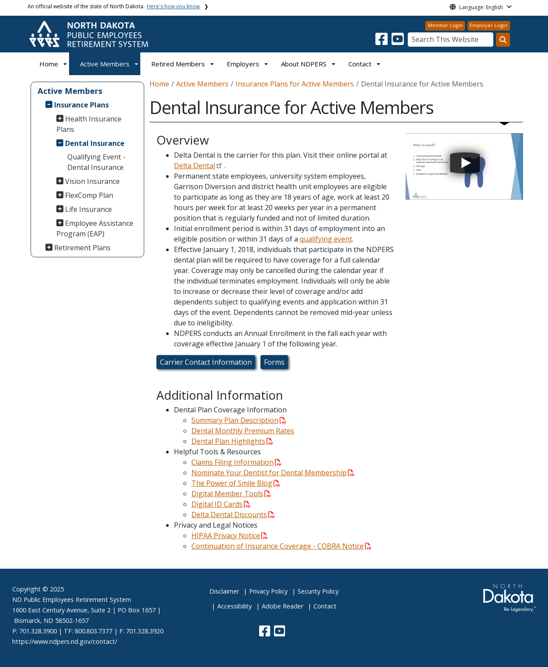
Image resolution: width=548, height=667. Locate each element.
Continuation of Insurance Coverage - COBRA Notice (281, 546)
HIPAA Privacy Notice (229, 535)
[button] (382, 41)
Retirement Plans (82, 247)
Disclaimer (224, 591)
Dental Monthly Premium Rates (242, 430)
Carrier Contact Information (206, 362)
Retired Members (178, 63)
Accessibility (234, 606)
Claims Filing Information (236, 462)
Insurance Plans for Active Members (295, 84)
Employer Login (488, 25)
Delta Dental (194, 165)
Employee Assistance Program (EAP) (95, 228)
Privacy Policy (268, 591)
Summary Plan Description (238, 420)
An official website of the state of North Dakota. (114, 6)
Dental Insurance (95, 143)
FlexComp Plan (89, 195)
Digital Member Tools (231, 493)
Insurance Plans (81, 105)
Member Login (445, 25)
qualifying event (326, 239)
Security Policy (318, 591)
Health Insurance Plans (89, 124)
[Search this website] (503, 40)
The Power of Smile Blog (235, 483)
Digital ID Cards (220, 504)
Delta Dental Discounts (233, 514)
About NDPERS (303, 63)
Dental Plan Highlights (232, 441)
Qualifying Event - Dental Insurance (96, 162)
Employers (243, 63)
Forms (274, 362)
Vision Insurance (92, 181)
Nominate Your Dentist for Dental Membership (272, 472)
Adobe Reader (282, 606)
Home (48, 63)
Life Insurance (88, 209)
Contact (324, 606)
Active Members (104, 63)
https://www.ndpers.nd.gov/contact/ (64, 641)
